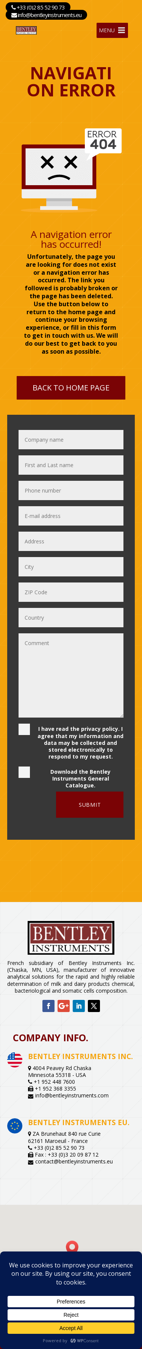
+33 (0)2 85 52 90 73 (38, 7)
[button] (74, 1248)
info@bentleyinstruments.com (72, 1095)
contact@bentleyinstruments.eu (74, 1161)
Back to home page (71, 388)
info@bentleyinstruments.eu (46, 15)
